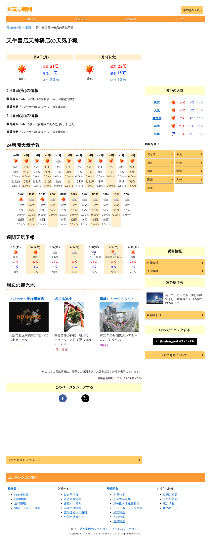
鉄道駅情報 (71, 494)
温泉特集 (119, 521)
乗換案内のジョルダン (93, 529)
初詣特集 (119, 517)
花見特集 (119, 494)
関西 (28, 27)
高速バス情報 (72, 508)
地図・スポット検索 (27, 508)
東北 (179, 154)
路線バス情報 (72, 503)
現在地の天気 (191, 10)
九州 (179, 179)
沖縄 (150, 188)
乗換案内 (13, 488)
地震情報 (80, 19)
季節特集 (112, 488)
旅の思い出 (170, 508)
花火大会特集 (122, 499)
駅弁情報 (169, 503)
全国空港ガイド (74, 517)
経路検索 (20, 499)
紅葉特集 (119, 512)
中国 (179, 171)
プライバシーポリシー (125, 529)
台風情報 (130, 19)
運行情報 (20, 503)
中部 (179, 163)
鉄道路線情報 (72, 499)
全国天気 (31, 19)
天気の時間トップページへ (25, 460)
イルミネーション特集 (127, 508)
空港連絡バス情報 (75, 512)
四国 (150, 179)
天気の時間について (174, 355)
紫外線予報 (154, 315)
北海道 (151, 154)
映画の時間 (170, 494)
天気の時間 (13, 27)
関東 (150, 163)
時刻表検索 (21, 494)
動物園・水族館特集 (126, 503)
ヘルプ (180, 19)
